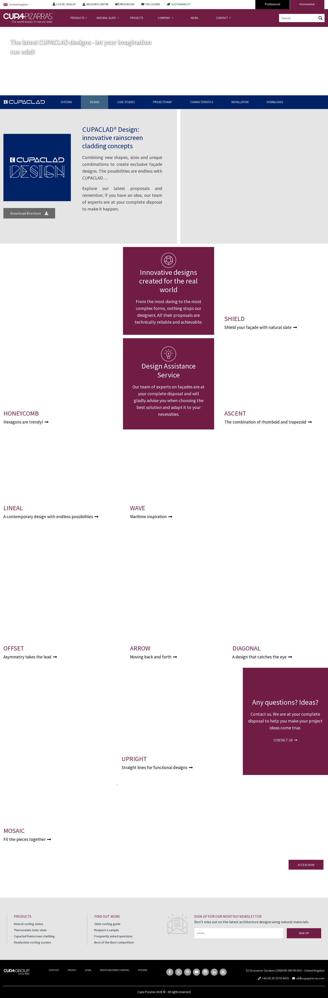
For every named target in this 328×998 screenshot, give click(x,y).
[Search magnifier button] (320, 18)
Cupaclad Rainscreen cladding (34, 936)
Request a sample (106, 930)
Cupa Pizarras (146, 992)
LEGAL (88, 970)
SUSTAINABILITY (180, 4)
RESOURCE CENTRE (97, 4)
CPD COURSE (152, 4)
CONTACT (222, 18)
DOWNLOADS (275, 102)
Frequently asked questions (113, 936)
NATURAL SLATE (107, 18)
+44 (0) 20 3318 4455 (275, 978)
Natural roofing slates (28, 924)
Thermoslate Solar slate (30, 930)
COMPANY (164, 18)
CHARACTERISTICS (201, 102)
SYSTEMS (66, 102)
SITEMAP (142, 970)
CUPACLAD (21, 30)
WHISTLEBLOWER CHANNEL (115, 970)
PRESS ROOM (126, 4)
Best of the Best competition (114, 942)
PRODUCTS (77, 18)
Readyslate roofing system (32, 942)
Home (7, 30)
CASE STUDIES (126, 102)
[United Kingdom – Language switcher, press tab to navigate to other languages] (24, 4)
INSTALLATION (240, 102)
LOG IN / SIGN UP (66, 4)
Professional (272, 4)
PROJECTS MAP (162, 102)
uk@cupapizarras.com (310, 978)
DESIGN (94, 102)
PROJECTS (136, 18)
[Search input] (298, 18)
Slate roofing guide (107, 924)
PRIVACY (72, 970)
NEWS (194, 18)
